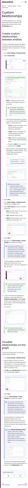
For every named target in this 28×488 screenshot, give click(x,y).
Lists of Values (6, 484)
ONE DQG (4, 6)
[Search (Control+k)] (22, 2)
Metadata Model (12, 6)
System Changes (20, 255)
